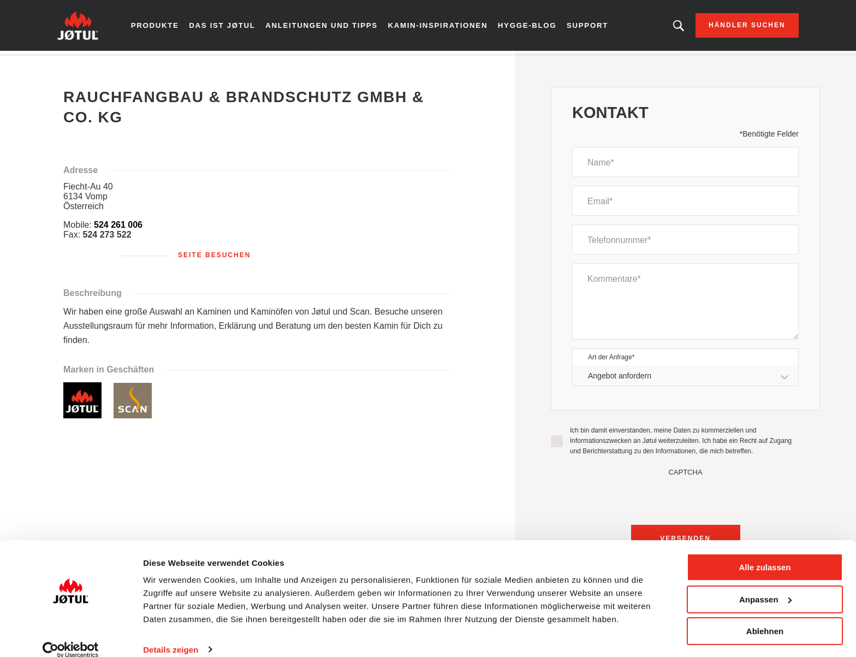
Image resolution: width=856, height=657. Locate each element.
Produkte (168, 27)
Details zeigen (170, 635)
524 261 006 (118, 228)
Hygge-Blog (525, 27)
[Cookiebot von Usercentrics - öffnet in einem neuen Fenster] (70, 636)
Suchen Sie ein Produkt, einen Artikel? (664, 27)
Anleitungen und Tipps (329, 27)
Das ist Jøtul (233, 27)
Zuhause (85, 65)
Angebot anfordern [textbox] (619, 379)
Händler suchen (733, 27)
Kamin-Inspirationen (439, 27)
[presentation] (686, 501)
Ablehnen (764, 617)
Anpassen (765, 585)
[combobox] (685, 379)
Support (584, 27)
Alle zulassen (764, 553)
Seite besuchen (214, 259)
